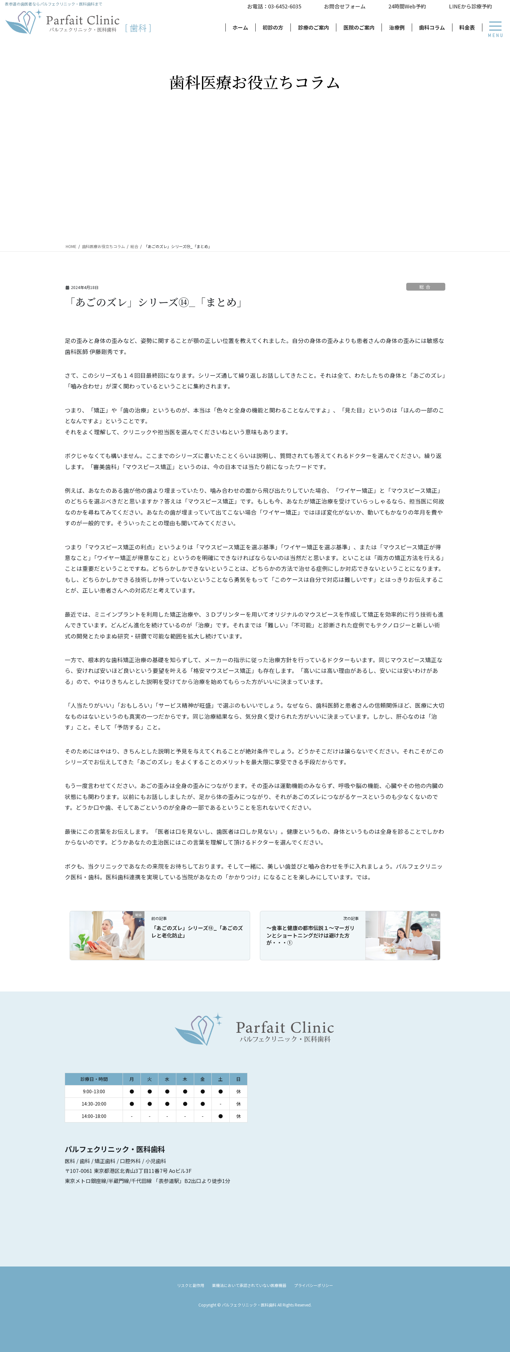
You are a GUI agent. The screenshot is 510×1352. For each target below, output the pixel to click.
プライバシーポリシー (313, 1285)
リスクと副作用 (190, 1285)
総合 (425, 286)
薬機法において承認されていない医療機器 (249, 1285)
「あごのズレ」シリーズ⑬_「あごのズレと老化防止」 (197, 931)
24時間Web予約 (407, 6)
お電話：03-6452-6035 (274, 6)
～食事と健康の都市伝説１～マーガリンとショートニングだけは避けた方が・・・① (310, 935)
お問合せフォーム (345, 6)
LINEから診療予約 (470, 6)
